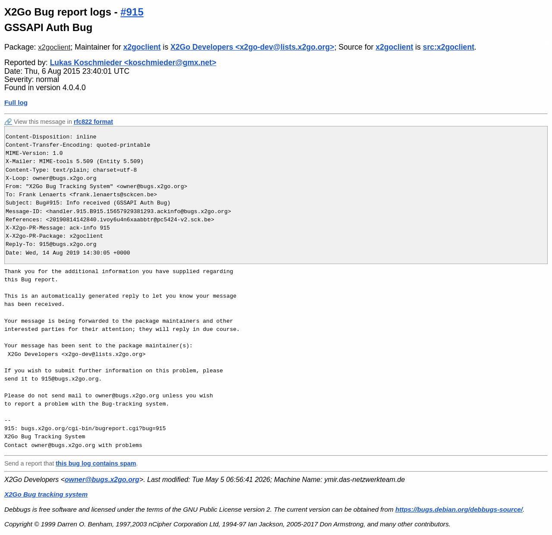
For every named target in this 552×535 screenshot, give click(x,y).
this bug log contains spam (96, 463)
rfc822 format (93, 121)
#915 (131, 12)
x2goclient (54, 47)
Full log (16, 102)
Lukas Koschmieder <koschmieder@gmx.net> (133, 62)
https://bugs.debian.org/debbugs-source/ (459, 509)
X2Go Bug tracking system (46, 494)
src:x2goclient (448, 47)
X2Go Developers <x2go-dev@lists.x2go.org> (252, 47)
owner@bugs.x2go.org (102, 479)
